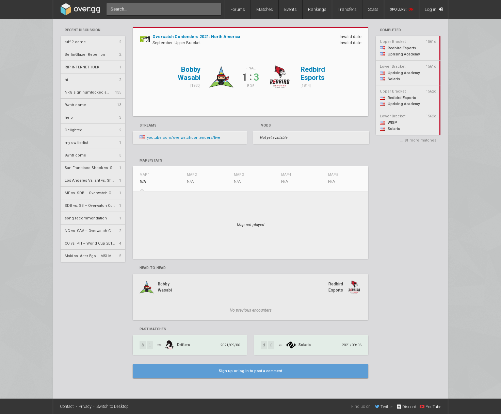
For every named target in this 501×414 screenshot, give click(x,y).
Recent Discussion (82, 30)
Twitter (384, 406)
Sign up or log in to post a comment (250, 371)
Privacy (85, 406)
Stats (373, 9)
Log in (434, 9)
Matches (264, 9)
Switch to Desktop (112, 406)
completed (390, 30)
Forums (237, 9)
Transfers (347, 9)
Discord (406, 407)
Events (290, 9)
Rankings (317, 9)
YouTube (430, 406)
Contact (67, 406)
